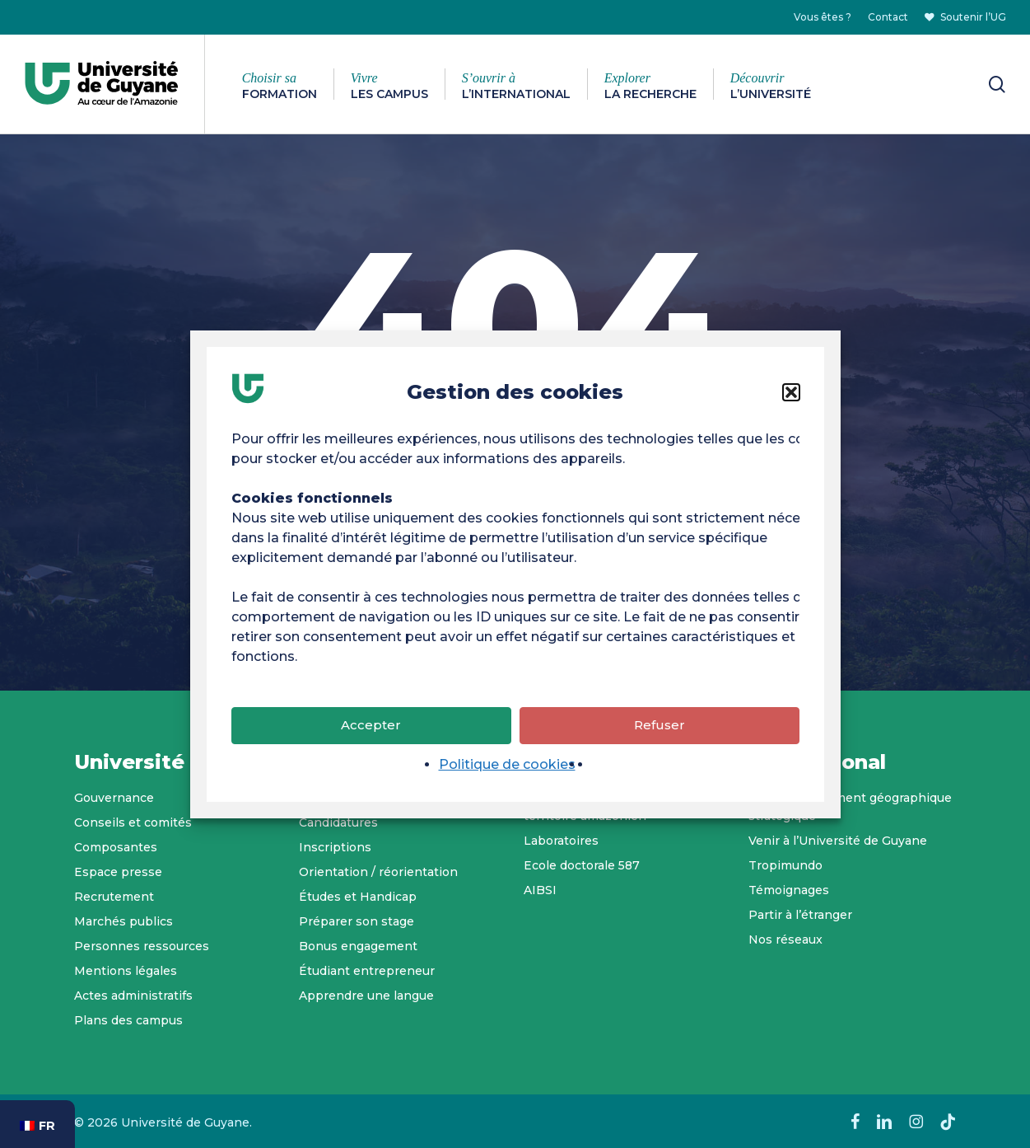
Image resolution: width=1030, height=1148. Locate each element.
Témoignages (788, 890)
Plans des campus (128, 1020)
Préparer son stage (356, 921)
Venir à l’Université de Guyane (837, 840)
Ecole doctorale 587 (582, 865)
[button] (791, 396)
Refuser (659, 730)
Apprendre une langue (366, 995)
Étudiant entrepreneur (367, 970)
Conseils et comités (133, 822)
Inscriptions (335, 847)
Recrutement (114, 896)
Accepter (371, 730)
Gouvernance (114, 797)
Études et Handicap (358, 896)
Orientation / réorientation (378, 872)
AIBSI (540, 890)
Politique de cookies (507, 768)
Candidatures (338, 822)
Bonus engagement (358, 946)
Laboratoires (561, 840)
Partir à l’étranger (800, 914)
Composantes (115, 847)
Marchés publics (123, 921)
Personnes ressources (141, 946)
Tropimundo (785, 865)
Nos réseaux (785, 939)
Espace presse (118, 872)
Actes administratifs (133, 995)
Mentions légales (125, 970)
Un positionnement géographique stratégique (850, 806)
